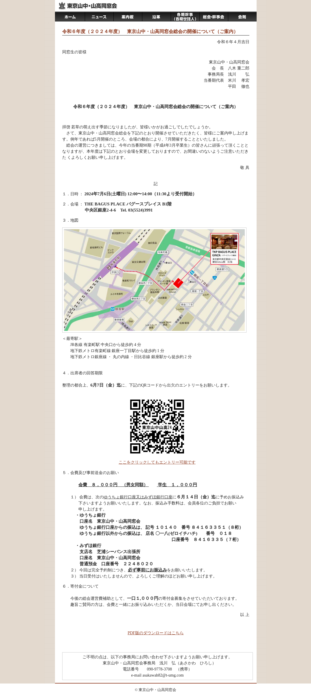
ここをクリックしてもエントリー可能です (157, 462)
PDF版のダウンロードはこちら (156, 633)
